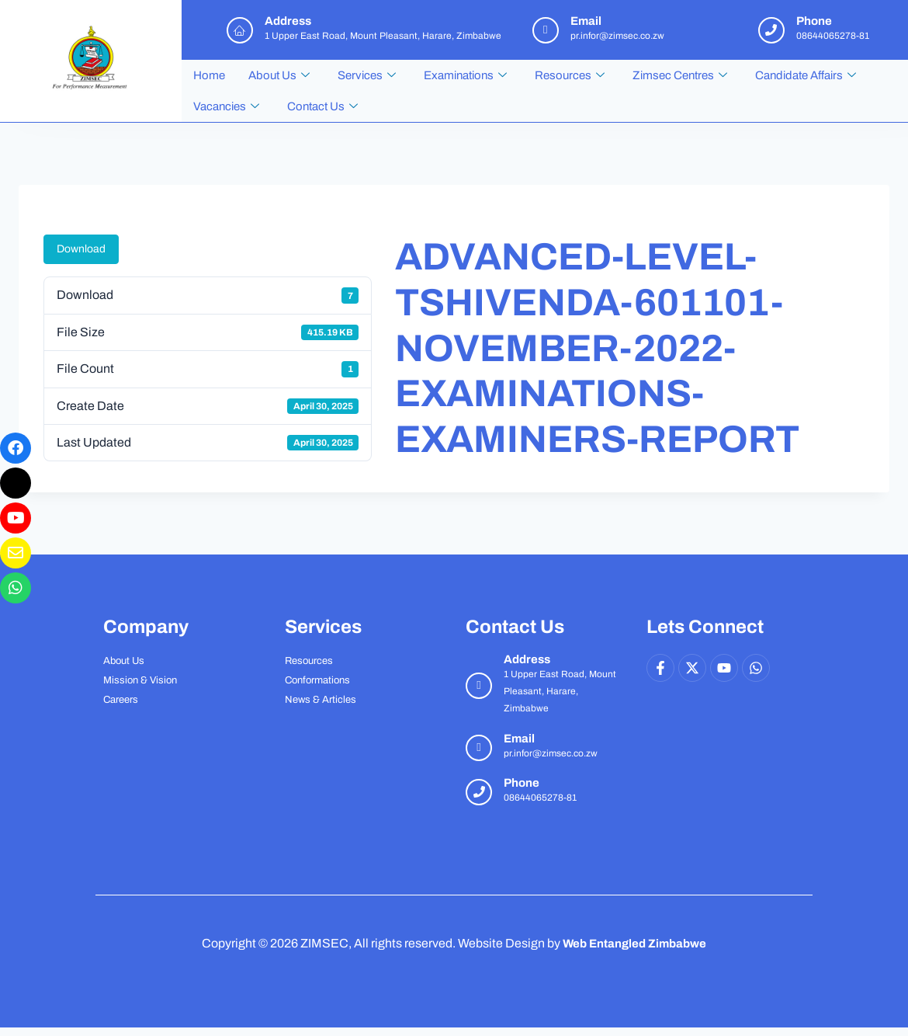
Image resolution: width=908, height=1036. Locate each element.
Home (209, 75)
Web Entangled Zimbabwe (635, 943)
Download (81, 249)
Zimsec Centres (679, 75)
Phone (521, 783)
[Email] (479, 748)
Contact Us (322, 106)
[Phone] (479, 792)
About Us (279, 75)
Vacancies (226, 106)
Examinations (465, 75)
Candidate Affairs (805, 75)
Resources (570, 75)
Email (519, 738)
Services (367, 75)
